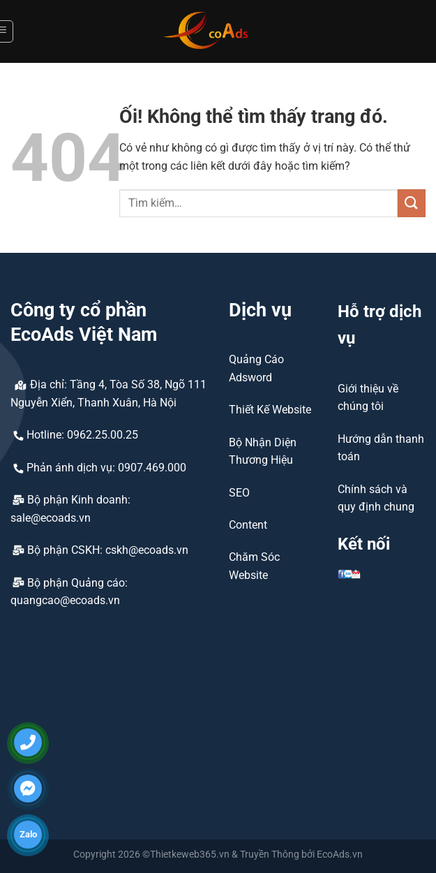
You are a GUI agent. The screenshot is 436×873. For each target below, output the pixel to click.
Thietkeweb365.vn (190, 854)
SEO (239, 492)
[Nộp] (412, 203)
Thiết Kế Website (270, 409)
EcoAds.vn (340, 854)
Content (248, 524)
